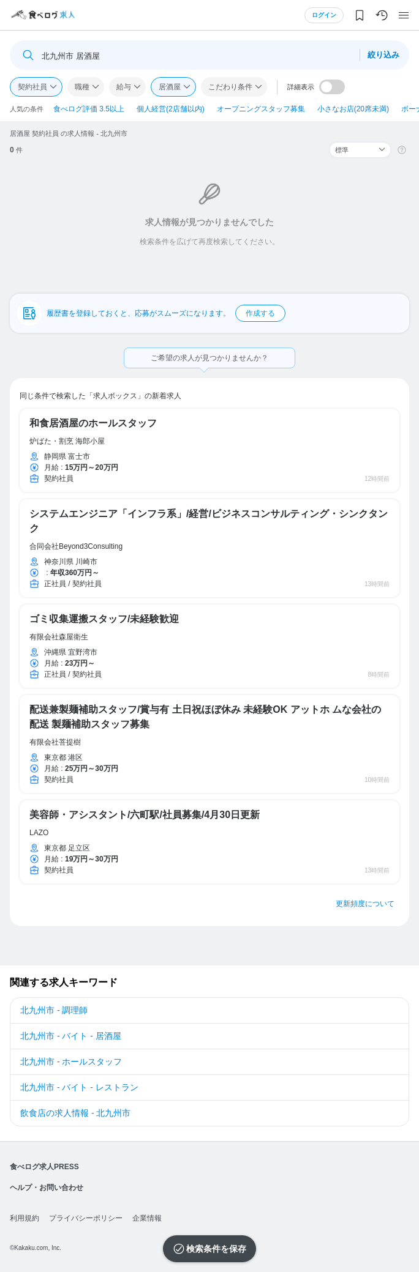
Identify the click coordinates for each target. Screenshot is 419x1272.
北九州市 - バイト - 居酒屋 (70, 1036)
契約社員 (32, 87)
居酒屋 (170, 87)
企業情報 (147, 1218)
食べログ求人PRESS (44, 1166)
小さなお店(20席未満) (353, 109)
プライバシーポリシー (86, 1218)
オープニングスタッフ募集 (261, 109)
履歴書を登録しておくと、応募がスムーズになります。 (166, 313)
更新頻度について (365, 903)
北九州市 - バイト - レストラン (79, 1087)
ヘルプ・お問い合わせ (46, 1187)
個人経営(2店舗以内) (171, 109)
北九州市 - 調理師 (54, 1010)
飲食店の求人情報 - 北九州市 (75, 1113)
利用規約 (24, 1218)
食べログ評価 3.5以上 (88, 109)
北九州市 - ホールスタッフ (71, 1061)
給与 (123, 87)
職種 (82, 87)
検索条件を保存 (216, 1249)
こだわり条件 (230, 87)
